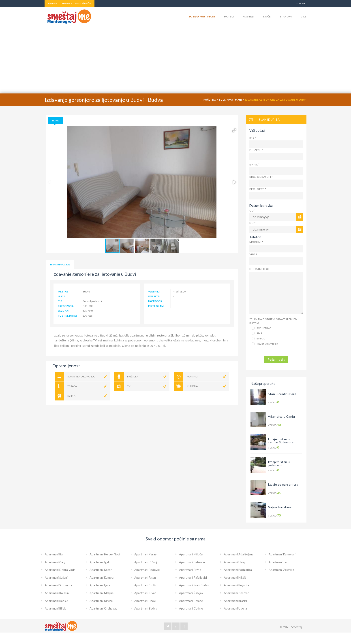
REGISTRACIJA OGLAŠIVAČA (76, 3)
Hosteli (248, 16)
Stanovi (286, 16)
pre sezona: (66, 306)
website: (154, 296)
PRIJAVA (52, 3)
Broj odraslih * (261, 176)
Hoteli (229, 16)
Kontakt (301, 3)
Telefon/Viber (265, 343)
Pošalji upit (276, 359)
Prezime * (256, 150)
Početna (209, 99)
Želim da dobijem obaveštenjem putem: (273, 321)
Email (258, 338)
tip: (60, 301)
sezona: (63, 310)
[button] (234, 130)
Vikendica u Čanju (281, 416)
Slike (55, 120)
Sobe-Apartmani (201, 16)
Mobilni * (256, 242)
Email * (254, 164)
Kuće (267, 16)
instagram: (156, 306)
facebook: (155, 301)
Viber (253, 254)
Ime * (252, 137)
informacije (60, 264)
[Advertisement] (175, 60)
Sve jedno (262, 328)
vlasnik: (154, 291)
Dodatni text (259, 269)
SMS (257, 333)
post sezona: (67, 315)
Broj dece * (257, 189)
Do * (252, 222)
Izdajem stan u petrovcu (279, 463)
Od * (252, 210)
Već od (274, 402)
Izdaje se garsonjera (283, 484)
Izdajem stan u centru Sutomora (280, 440)
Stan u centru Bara (282, 394)
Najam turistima (279, 507)
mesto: (63, 291)
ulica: (62, 296)
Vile (303, 16)
